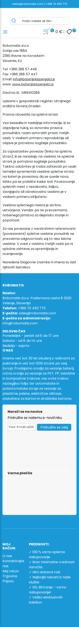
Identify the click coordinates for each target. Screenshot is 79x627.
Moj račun (11, 571)
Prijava (8, 581)
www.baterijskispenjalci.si (33, 84)
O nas (7, 556)
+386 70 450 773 (56, 4)
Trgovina (10, 576)
